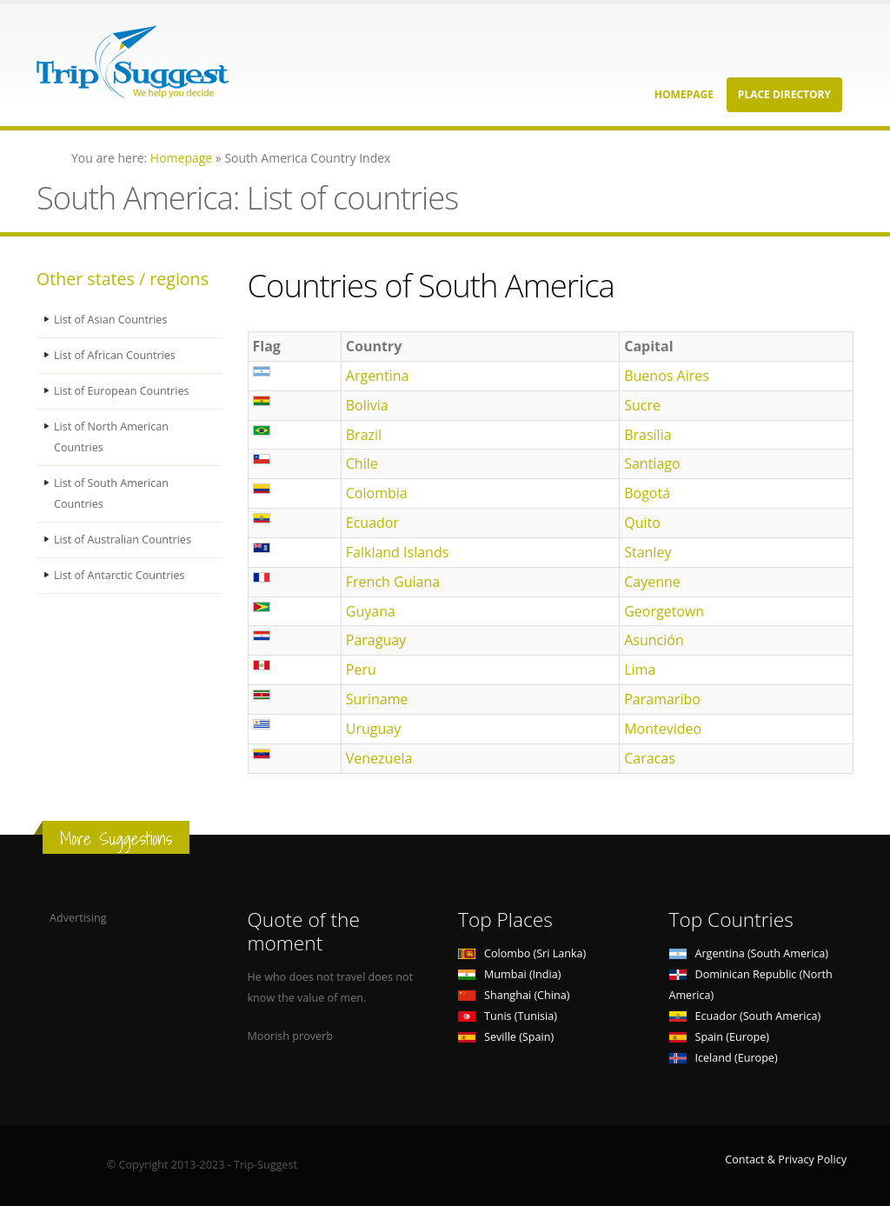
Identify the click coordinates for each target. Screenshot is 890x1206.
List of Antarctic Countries (119, 575)
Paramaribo (662, 699)
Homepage (684, 94)
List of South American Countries (111, 493)
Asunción (654, 640)
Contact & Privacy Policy (786, 1159)
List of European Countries (121, 390)
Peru (361, 669)
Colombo (522, 953)
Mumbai (509, 974)
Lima (639, 669)
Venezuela (379, 758)
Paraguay (376, 640)
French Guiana (393, 581)
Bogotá (647, 493)
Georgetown (664, 611)
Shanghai (513, 995)
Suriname (377, 699)
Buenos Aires (666, 375)
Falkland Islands (397, 552)
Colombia (377, 493)
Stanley (647, 552)
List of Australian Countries (122, 539)
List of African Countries (115, 355)
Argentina (377, 375)
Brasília (647, 434)
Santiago (652, 463)
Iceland (723, 1057)
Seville (506, 1036)
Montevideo (662, 728)
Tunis (507, 1016)
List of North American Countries (111, 437)
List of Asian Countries (111, 319)
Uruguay (373, 728)
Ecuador (372, 522)
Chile (362, 463)
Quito (642, 522)
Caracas (649, 758)
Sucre (642, 405)
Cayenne (652, 581)
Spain (719, 1036)
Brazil (364, 434)
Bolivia (367, 405)
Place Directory (784, 94)
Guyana (370, 611)
